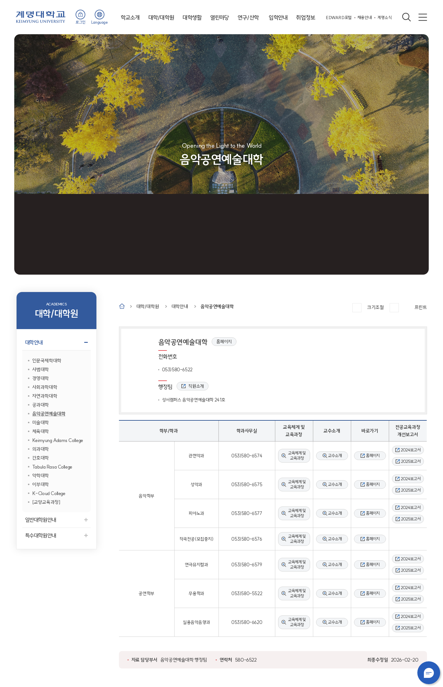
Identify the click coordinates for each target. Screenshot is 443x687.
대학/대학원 (161, 17)
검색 (406, 17)
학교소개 (130, 17)
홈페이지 (224, 341)
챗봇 (428, 672)
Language (99, 22)
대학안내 (179, 306)
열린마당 (219, 17)
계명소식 (384, 17)
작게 (394, 307)
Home (122, 306)
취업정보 (305, 17)
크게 (356, 307)
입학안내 (278, 17)
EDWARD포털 (339, 17)
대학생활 (192, 17)
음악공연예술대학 (217, 306)
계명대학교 (40, 16)
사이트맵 (422, 17)
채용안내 (364, 17)
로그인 (81, 22)
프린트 (420, 307)
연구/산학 (248, 17)
